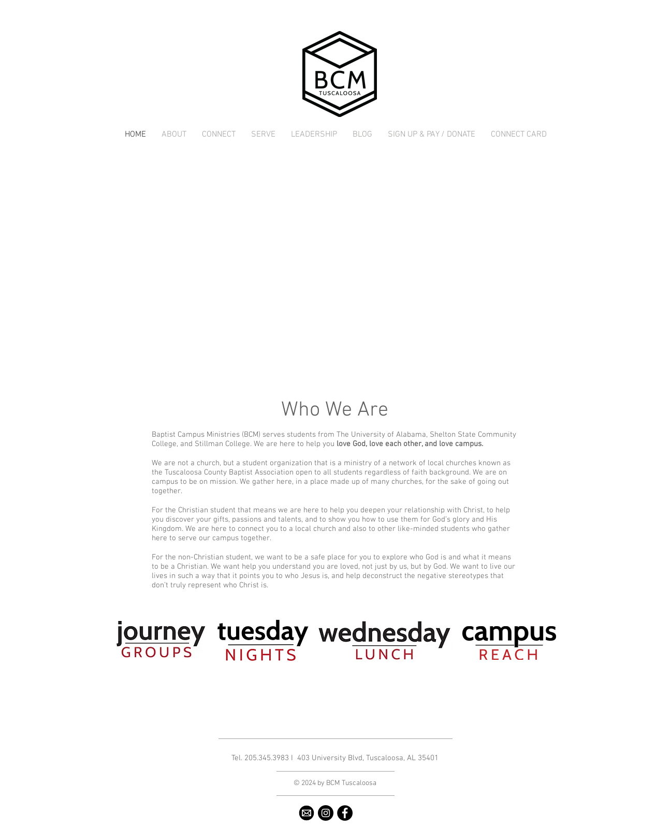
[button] (174, 135)
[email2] (306, 813)
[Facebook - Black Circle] (345, 813)
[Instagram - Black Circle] (325, 813)
